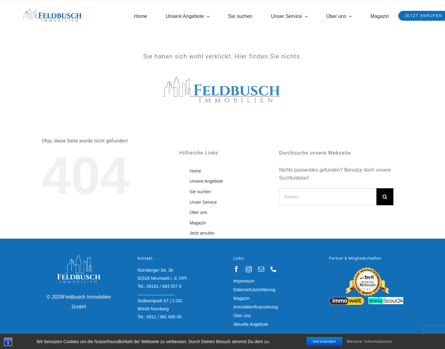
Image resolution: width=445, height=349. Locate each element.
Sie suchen (200, 191)
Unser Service (203, 202)
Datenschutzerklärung (254, 289)
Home (195, 170)
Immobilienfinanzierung (255, 306)
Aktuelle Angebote (250, 324)
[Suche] (384, 196)
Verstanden (324, 341)
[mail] (261, 269)
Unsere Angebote (206, 181)
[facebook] (236, 269)
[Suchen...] (327, 196)
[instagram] (249, 269)
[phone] (273, 269)
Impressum (244, 281)
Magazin (198, 222)
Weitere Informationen (370, 341)
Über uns (198, 212)
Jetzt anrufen (202, 233)
